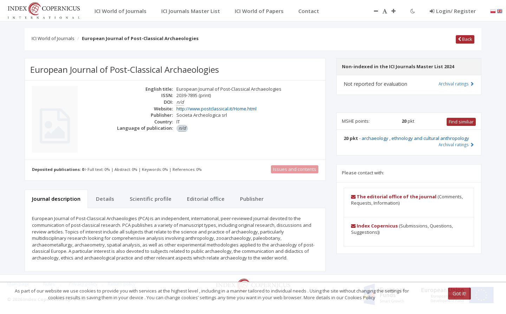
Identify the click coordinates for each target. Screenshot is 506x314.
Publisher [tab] (252, 198)
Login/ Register (453, 10)
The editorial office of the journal (393, 196)
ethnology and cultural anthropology (430, 138)
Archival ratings (456, 83)
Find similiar (461, 121)
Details (105, 198)
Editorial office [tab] (206, 198)
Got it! (459, 293)
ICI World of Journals (53, 38)
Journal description (56, 198)
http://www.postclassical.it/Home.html (216, 108)
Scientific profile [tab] (150, 198)
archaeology (375, 138)
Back (465, 39)
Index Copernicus (374, 226)
